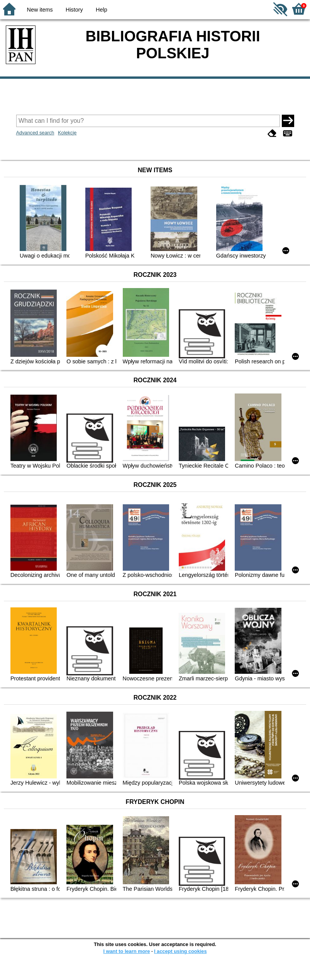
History (74, 10)
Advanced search (35, 133)
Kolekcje (67, 133)
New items (40, 10)
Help (101, 10)
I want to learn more (126, 951)
